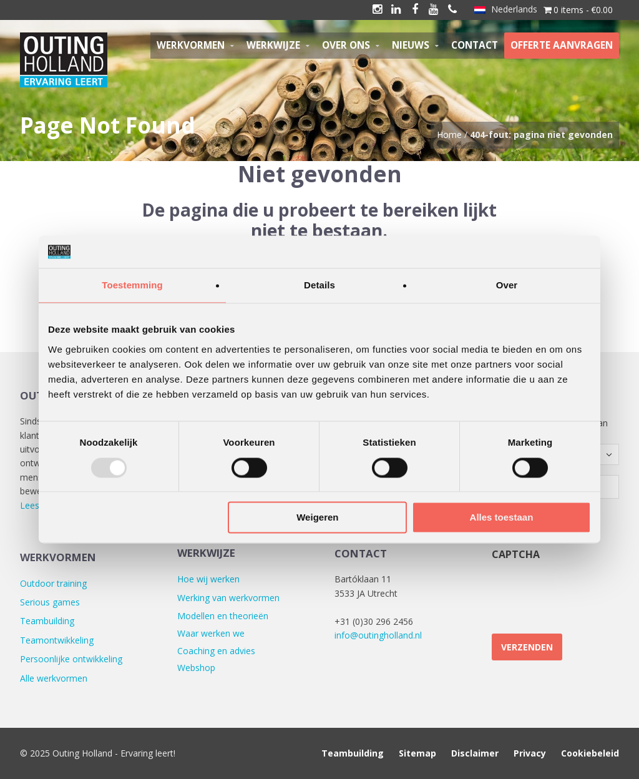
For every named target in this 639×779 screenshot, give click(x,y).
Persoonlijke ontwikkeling (71, 659)
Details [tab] (319, 285)
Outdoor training (53, 583)
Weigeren (317, 517)
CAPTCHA (516, 554)
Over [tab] (507, 285)
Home (449, 134)
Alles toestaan (502, 517)
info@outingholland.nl (378, 635)
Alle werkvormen (53, 678)
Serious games (50, 602)
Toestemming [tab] (132, 285)
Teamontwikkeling (57, 640)
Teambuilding (47, 621)
